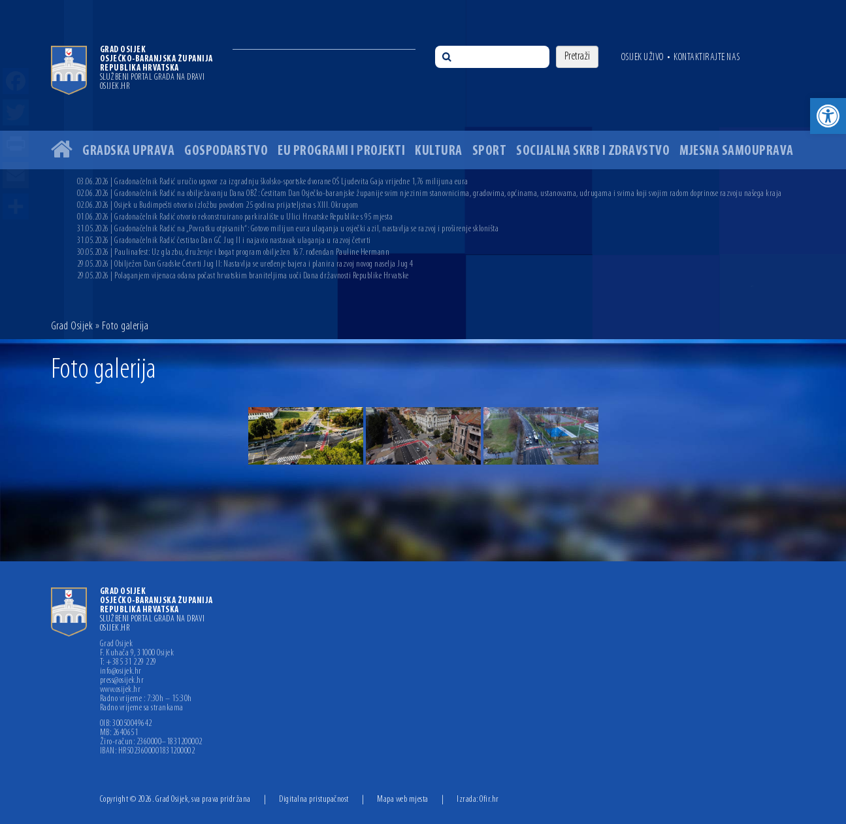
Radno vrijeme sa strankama (142, 708)
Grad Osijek (73, 326)
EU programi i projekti (341, 151)
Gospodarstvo (226, 151)
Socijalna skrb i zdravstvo (593, 151)
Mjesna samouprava (736, 151)
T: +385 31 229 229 (128, 662)
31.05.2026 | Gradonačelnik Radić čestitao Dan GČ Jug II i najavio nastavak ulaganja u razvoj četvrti (224, 241)
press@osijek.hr (122, 680)
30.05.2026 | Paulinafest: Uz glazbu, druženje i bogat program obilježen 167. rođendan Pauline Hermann (233, 252)
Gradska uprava (128, 151)
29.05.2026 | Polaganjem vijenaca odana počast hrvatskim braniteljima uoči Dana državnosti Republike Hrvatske (243, 276)
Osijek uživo (642, 57)
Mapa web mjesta (403, 799)
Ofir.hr (489, 799)
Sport (489, 151)
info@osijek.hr (121, 671)
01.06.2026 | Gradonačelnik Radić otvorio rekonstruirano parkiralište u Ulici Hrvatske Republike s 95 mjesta (235, 217)
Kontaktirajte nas (707, 57)
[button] (828, 116)
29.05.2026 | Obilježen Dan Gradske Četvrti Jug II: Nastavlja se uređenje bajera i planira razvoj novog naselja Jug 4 (245, 264)
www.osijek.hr (120, 690)
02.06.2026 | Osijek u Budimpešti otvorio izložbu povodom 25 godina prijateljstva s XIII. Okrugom (218, 205)
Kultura (439, 151)
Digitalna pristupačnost (314, 799)
